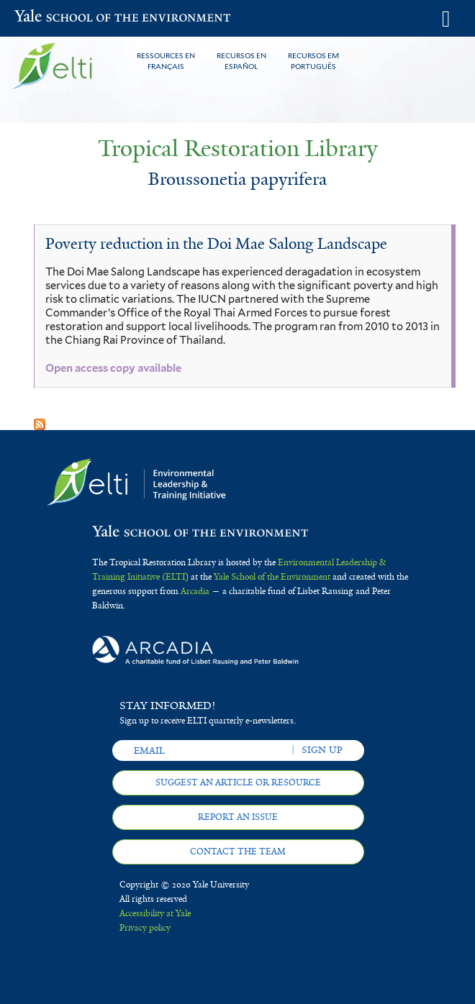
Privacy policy (145, 928)
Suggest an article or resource (238, 782)
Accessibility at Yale (155, 913)
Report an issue (238, 817)
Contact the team (238, 851)
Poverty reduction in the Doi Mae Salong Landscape (216, 244)
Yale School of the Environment (50, 17)
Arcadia (195, 591)
